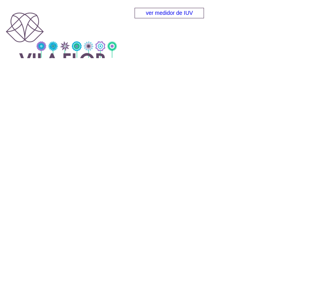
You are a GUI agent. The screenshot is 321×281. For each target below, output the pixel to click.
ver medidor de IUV (169, 13)
